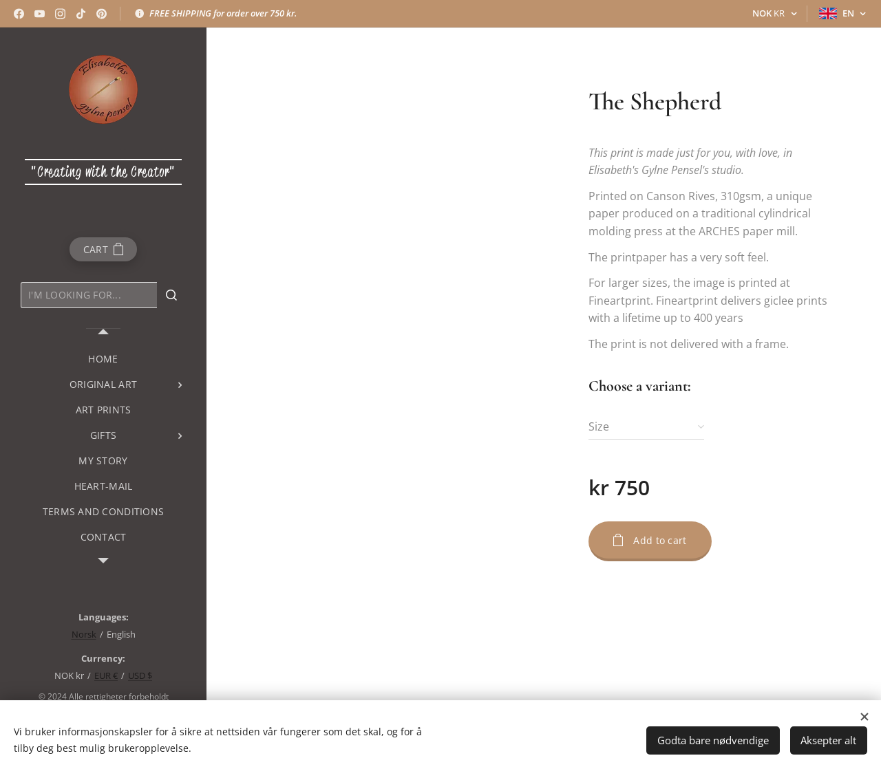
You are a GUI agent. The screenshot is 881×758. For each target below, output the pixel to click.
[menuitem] (103, 359)
